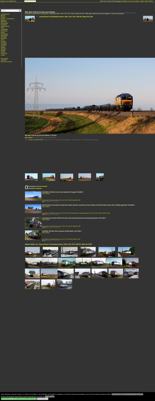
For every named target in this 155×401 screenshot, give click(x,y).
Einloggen (124, 1)
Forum (26, 1)
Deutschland (44, 13)
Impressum (32, 1)
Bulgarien (3, 20)
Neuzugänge (4, 58)
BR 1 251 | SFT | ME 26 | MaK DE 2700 (72, 13)
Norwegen (4, 37)
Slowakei (3, 49)
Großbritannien (5, 26)
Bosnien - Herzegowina (7, 18)
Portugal (3, 41)
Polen (2, 40)
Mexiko (3, 32)
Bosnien (3, 17)
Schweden (4, 44)
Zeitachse (3, 60)
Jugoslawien (4, 29)
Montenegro (4, 34)
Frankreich (4, 25)
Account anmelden (133, 1)
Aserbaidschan (5, 14)
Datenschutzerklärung (6, 61)
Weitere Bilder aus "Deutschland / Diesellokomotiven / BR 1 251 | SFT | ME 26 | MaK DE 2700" (58, 244)
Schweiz (3, 46)
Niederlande (4, 35)
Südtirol (3, 52)
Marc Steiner (29, 137)
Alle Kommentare (42, 186)
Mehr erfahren (49, 396)
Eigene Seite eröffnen (146, 1)
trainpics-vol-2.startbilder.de (8, 1)
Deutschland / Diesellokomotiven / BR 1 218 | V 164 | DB (56, 213)
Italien (2, 28)
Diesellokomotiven (54, 13)
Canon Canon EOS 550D (36, 140)
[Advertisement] (53, 38)
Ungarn (3, 55)
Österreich (4, 38)
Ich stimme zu (42, 399)
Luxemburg (4, 31)
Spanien (3, 50)
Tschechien (4, 53)
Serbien (3, 47)
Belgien (3, 15)
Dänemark (4, 22)
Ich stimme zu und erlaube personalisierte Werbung (18, 399)
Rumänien (4, 43)
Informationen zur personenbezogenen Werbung (127, 394)
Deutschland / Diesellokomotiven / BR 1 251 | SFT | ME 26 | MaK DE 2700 (66, 17)
